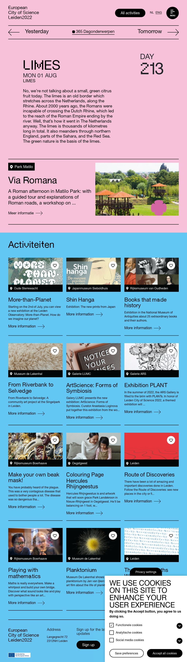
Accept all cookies (165, 653)
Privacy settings (146, 572)
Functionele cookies (129, 625)
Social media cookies (130, 640)
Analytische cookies (129, 633)
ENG (159, 12)
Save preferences (126, 653)
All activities (130, 13)
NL (152, 12)
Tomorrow (158, 32)
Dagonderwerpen (93, 32)
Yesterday (28, 32)
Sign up (88, 645)
